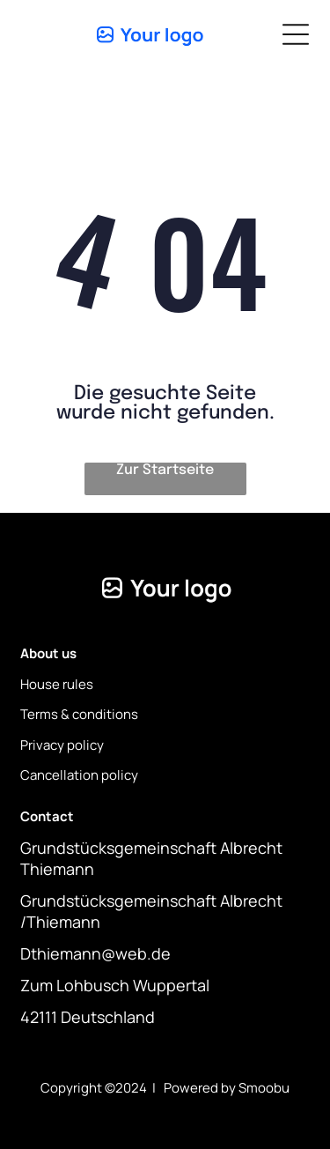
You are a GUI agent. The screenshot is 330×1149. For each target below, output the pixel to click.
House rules (56, 684)
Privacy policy (62, 745)
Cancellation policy (79, 775)
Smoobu (264, 1088)
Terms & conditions (79, 714)
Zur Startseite (165, 470)
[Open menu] (295, 34)
